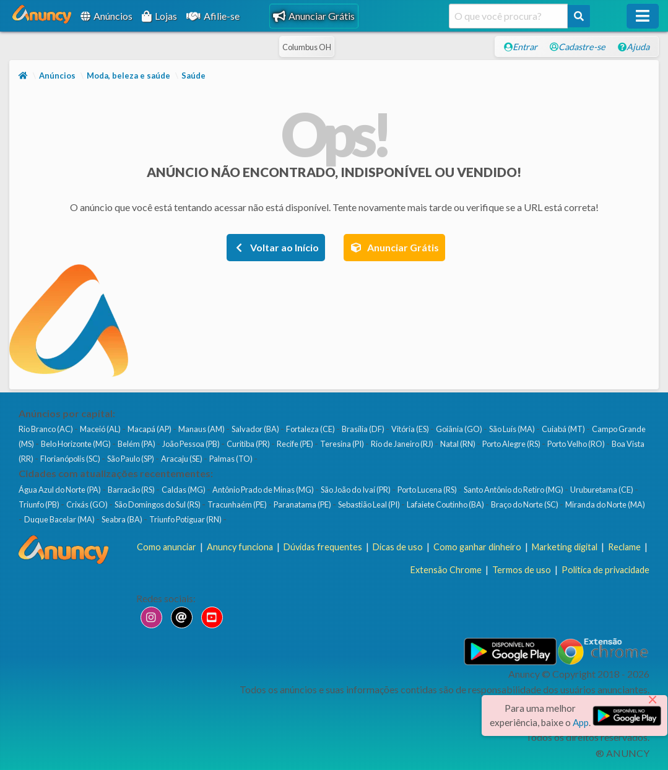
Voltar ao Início (276, 247)
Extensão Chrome (446, 570)
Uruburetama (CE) (602, 490)
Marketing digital (564, 547)
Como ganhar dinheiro (477, 547)
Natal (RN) (458, 444)
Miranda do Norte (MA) (605, 504)
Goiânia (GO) (460, 429)
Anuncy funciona (240, 547)
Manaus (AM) (202, 429)
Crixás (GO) (87, 504)
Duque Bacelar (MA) (60, 519)
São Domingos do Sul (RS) (158, 504)
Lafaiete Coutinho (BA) (446, 504)
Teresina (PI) (342, 444)
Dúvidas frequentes (323, 547)
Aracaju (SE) (182, 459)
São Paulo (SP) (131, 459)
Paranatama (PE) (303, 504)
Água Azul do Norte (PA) (60, 490)
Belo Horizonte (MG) (76, 444)
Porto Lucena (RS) (427, 490)
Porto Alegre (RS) (512, 444)
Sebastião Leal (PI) (369, 504)
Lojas (159, 16)
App (581, 722)
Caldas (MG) (184, 490)
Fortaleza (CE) (311, 429)
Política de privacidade (605, 570)
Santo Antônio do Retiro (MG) (514, 490)
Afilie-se (213, 16)
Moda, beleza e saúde (128, 75)
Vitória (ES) (410, 429)
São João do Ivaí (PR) (356, 490)
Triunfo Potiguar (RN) (186, 519)
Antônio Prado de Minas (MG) (263, 490)
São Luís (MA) (512, 429)
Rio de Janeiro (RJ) (403, 444)
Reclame (624, 547)
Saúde (193, 75)
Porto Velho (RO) (576, 444)
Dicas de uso (398, 547)
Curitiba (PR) (249, 444)
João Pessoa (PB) (191, 444)
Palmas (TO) (231, 459)
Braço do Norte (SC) (525, 504)
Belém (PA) (137, 444)
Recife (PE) (295, 444)
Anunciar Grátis (314, 16)
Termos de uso (521, 570)
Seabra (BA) (123, 519)
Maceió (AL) (101, 429)
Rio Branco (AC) (46, 429)
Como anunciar (166, 547)
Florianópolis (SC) (71, 459)
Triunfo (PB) (40, 504)
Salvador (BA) (256, 429)
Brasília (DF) (364, 429)
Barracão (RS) (132, 490)
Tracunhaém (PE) (237, 504)
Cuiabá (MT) (564, 429)
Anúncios (106, 16)
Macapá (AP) (150, 429)
